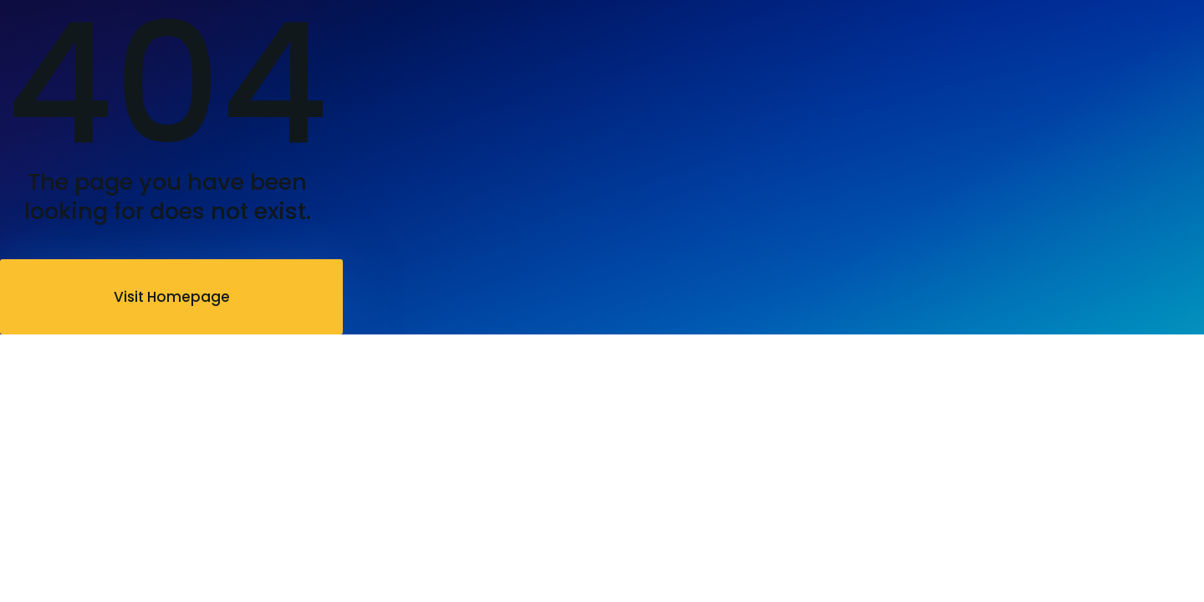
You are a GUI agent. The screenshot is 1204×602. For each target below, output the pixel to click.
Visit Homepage (172, 297)
